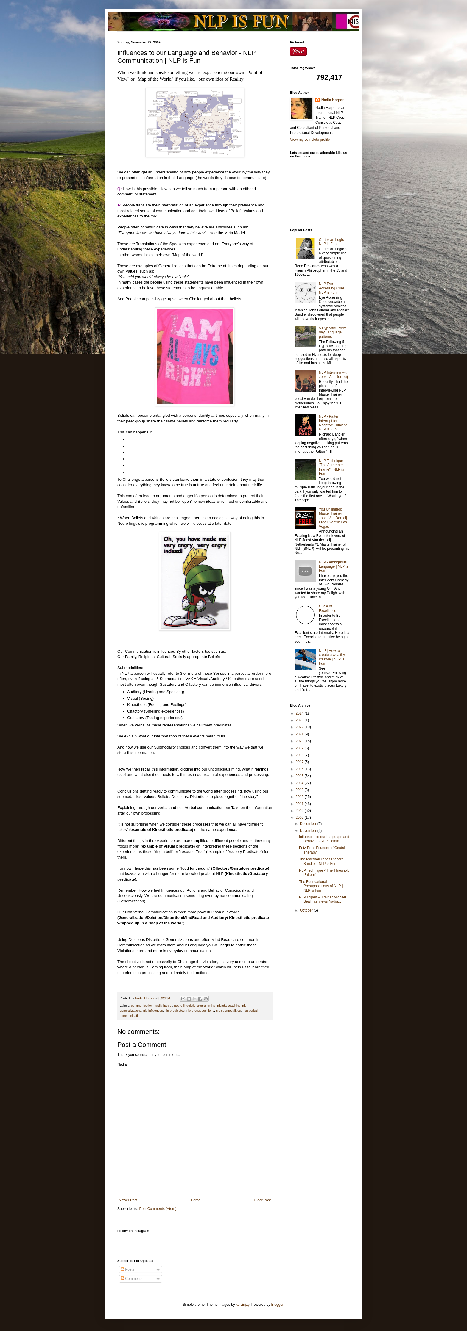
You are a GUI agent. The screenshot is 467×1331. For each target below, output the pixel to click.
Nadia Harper (332, 100)
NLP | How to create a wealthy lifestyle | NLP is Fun (332, 657)
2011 (300, 804)
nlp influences (153, 1010)
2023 (300, 720)
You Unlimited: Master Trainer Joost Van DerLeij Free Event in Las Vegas (333, 518)
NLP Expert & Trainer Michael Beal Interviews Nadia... (322, 899)
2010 (300, 811)
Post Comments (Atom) (157, 1209)
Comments (131, 1279)
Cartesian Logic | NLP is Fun (332, 242)
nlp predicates (175, 1010)
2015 (300, 776)
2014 (300, 783)
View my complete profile (310, 139)
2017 (300, 762)
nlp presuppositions (200, 1010)
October (307, 910)
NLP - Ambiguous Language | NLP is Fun (333, 566)
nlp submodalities (228, 1010)
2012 (300, 797)
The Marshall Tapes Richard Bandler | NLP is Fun (321, 861)
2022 (300, 727)
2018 (300, 755)
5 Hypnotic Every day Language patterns (332, 332)
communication (142, 1005)
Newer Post (128, 1200)
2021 (300, 734)
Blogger (277, 1304)
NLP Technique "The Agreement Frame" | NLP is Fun (332, 467)
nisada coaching (228, 1005)
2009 (300, 817)
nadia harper (163, 1005)
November (308, 831)
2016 (300, 769)
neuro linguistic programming (194, 1005)
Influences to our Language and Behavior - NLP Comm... (324, 839)
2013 (300, 790)
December (308, 824)
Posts (127, 1269)
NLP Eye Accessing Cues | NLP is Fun (333, 288)
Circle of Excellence (327, 608)
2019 (300, 748)
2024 (300, 713)
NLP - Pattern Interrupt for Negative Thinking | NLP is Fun (334, 422)
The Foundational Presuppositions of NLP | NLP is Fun (321, 886)
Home (195, 1200)
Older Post (262, 1200)
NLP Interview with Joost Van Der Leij (333, 374)
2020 (300, 741)
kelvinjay (242, 1304)
